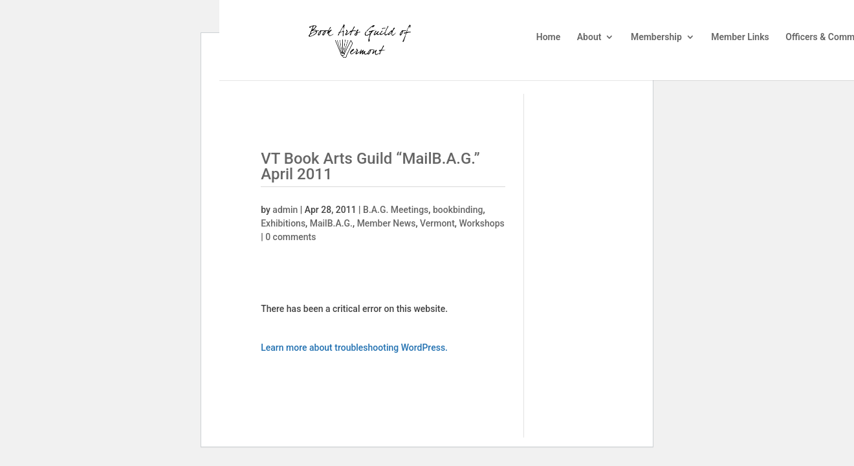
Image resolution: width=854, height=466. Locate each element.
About (589, 37)
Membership (656, 37)
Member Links (740, 37)
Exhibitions (283, 223)
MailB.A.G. (331, 223)
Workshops (481, 223)
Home (548, 37)
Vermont (437, 223)
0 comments (290, 237)
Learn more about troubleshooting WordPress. (354, 347)
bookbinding (458, 210)
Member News (386, 223)
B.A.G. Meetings (395, 210)
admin (285, 210)
